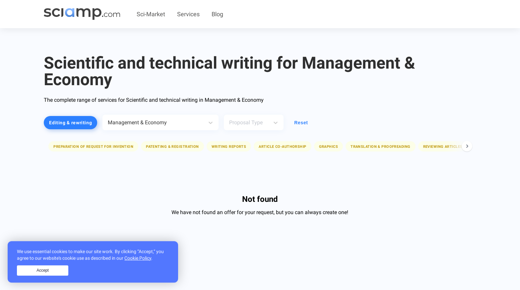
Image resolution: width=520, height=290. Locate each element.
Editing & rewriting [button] (70, 122)
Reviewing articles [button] (443, 147)
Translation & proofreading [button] (380, 147)
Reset (301, 122)
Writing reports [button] (229, 147)
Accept (42, 274)
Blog (217, 14)
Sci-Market (151, 14)
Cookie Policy (137, 261)
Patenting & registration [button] (172, 147)
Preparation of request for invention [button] (93, 147)
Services (188, 14)
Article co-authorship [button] (282, 147)
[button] (93, 146)
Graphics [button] (328, 147)
